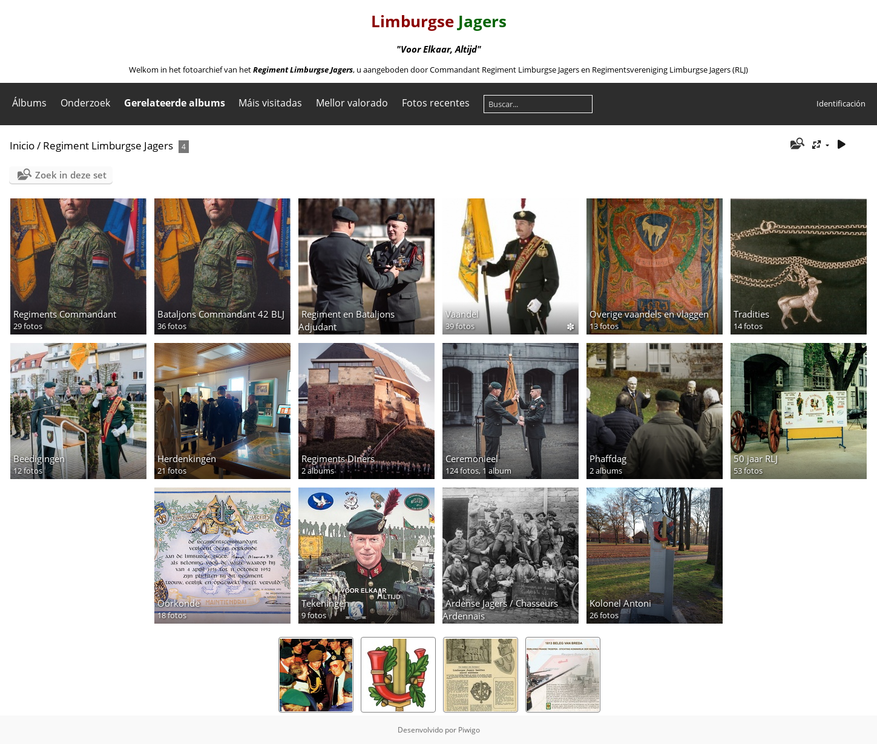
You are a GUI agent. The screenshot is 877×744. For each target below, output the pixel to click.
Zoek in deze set (71, 175)
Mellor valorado (352, 102)
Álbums (29, 102)
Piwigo (469, 730)
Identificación (841, 103)
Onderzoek (85, 102)
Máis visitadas (270, 102)
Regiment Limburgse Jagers (108, 145)
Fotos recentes (436, 102)
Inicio (22, 145)
